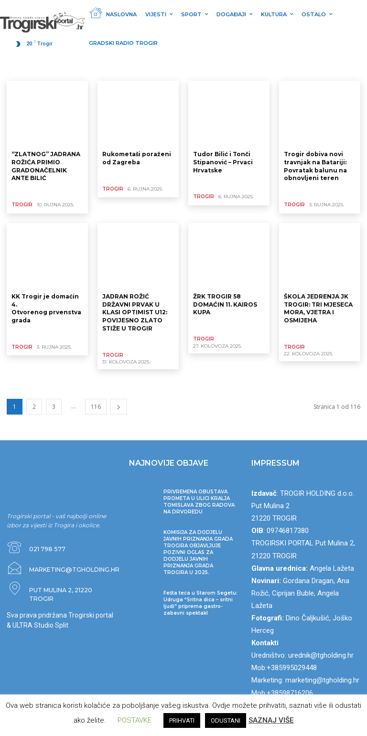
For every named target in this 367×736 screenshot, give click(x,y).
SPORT (100, 69)
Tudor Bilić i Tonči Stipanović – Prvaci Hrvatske (223, 162)
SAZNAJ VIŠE (271, 720)
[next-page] (118, 406)
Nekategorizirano (33, 69)
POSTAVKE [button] (134, 720)
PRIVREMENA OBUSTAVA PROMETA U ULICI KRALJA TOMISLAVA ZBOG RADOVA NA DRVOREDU (199, 501)
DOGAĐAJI (192, 69)
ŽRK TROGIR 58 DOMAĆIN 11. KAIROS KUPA (225, 304)
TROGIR (21, 205)
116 (96, 406)
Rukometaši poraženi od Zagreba (136, 158)
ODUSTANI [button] (225, 720)
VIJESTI (73, 69)
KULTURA (157, 69)
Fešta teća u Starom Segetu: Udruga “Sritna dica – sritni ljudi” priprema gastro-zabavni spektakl (200, 602)
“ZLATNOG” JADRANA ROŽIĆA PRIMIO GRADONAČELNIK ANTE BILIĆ (45, 165)
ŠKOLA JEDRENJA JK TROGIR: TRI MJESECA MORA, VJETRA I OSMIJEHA (318, 307)
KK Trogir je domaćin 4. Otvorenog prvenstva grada (46, 307)
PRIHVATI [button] (181, 720)
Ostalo (127, 69)
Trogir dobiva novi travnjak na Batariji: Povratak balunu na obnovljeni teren (315, 165)
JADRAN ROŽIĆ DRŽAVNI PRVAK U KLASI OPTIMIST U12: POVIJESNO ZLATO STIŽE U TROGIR (134, 311)
